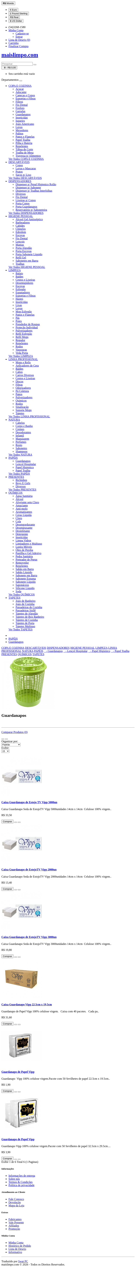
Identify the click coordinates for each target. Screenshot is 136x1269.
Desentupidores (24, 282)
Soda (18, 591)
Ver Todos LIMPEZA (20, 356)
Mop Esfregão (24, 311)
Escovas (20, 235)
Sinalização (22, 406)
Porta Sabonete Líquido (29, 254)
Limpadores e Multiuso (29, 543)
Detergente (22, 534)
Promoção (14, 1228)
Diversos (21, 193)
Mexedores (22, 130)
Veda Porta (22, 352)
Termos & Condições (20, 1182)
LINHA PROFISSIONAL (23, 359)
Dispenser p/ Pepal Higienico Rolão (36, 184)
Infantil (20, 435)
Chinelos (21, 228)
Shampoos (21, 451)
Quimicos (21, 400)
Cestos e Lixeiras (25, 279)
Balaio (19, 273)
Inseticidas (22, 117)
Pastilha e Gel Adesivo (28, 553)
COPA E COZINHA (20, 85)
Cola (18, 521)
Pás (17, 317)
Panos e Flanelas (25, 136)
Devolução (14, 1202)
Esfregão (21, 289)
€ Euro (13, 9)
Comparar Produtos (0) (14, 732)
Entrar (19, 36)
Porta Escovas (24, 251)
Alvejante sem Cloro (27, 502)
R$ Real (14, 17)
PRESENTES (16, 476)
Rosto (19, 445)
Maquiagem (22, 438)
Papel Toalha (23, 139)
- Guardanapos (53, 651)
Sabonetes (21, 448)
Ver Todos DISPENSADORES (26, 212)
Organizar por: (9, 741)
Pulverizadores (24, 330)
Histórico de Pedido (19, 1245)
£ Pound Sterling (18, 13)
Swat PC (23, 1261)
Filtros (19, 101)
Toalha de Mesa (24, 152)
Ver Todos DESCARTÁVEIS (25, 177)
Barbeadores (23, 222)
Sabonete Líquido (26, 581)
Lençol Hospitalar (26, 464)
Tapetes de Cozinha (27, 619)
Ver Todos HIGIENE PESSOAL (26, 266)
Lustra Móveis (24, 546)
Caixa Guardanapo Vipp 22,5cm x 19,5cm (26, 1004)
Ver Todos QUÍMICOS (21, 594)
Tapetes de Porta (25, 623)
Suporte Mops (24, 410)
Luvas (19, 127)
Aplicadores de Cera (27, 365)
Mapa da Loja (16, 1205)
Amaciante (22, 505)
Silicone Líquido (25, 588)
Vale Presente (16, 1222)
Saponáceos (22, 584)
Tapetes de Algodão (27, 613)
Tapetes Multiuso (25, 626)
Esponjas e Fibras (26, 98)
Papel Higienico (25, 467)
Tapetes (20, 413)
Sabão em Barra (25, 569)
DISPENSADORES (19, 181)
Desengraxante (24, 527)
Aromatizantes (24, 511)
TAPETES (14, 597)
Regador (20, 340)
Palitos (19, 133)
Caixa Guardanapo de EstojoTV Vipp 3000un (28, 937)
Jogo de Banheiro (25, 600)
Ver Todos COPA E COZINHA (26, 158)
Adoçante (21, 92)
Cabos (19, 371)
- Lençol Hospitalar (75, 651)
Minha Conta (15, 1242)
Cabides (20, 225)
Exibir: (5, 747)
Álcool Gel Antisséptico (29, 219)
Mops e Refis (23, 362)
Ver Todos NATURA (20, 454)
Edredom (21, 232)
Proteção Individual (27, 327)
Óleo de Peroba (24, 549)
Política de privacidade (21, 1185)
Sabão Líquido (24, 572)
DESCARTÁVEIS (19, 162)
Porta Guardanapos (26, 206)
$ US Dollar (16, 21)
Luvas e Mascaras (26, 168)
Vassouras (21, 349)
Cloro (19, 518)
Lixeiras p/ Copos (26, 200)
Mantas (20, 244)
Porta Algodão (24, 247)
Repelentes (22, 146)
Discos (19, 381)
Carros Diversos (25, 375)
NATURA (14, 419)
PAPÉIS (13, 457)
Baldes (19, 276)
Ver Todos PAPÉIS (19, 473)
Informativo (15, 1252)
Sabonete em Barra (26, 575)
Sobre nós (14, 1178)
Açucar (20, 88)
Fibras (19, 384)
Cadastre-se (22, 33)
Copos (19, 165)
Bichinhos (21, 480)
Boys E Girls (23, 483)
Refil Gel (21, 257)
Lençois (20, 241)
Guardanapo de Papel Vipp (17, 1071)
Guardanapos (23, 114)
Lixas (19, 305)
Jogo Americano (25, 123)
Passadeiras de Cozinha (29, 607)
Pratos (19, 171)
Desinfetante (23, 530)
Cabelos (20, 422)
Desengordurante (25, 524)
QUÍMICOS (15, 492)
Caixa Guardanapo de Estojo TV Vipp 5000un (29, 802)
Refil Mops (22, 336)
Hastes (19, 298)
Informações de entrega (21, 1175)
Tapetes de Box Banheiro (30, 616)
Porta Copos (23, 203)
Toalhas (20, 263)
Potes (19, 321)
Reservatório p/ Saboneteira (31, 209)
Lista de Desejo (17, 1248)
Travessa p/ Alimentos (28, 155)
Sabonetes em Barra (27, 260)
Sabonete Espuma (26, 578)
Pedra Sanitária (24, 556)
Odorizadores (23, 387)
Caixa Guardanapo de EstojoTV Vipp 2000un (28, 869)
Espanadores (23, 292)
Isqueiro (20, 120)
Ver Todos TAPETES (20, 629)
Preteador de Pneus (26, 559)
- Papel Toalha (120, 651)
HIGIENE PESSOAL (20, 216)
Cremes (20, 429)
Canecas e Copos (25, 95)
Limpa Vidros (23, 540)
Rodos (19, 346)
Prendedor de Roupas (28, 324)
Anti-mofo (22, 508)
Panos (19, 394)
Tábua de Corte (24, 149)
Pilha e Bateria (24, 142)
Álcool (19, 499)
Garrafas (20, 111)
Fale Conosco (16, 1199)
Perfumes (21, 441)
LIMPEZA (14, 270)
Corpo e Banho (24, 425)
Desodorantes (23, 432)
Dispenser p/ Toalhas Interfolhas (34, 190)
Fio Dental (22, 104)
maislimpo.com (19, 55)
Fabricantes (15, 1219)
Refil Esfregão (24, 333)
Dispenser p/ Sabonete (28, 187)
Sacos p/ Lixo (23, 174)
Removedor (22, 562)
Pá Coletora (22, 390)
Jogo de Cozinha (25, 604)
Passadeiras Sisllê (26, 610)
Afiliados (13, 1225)
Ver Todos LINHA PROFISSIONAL (29, 416)
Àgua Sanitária (24, 495)
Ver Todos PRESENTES (22, 489)
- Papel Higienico (99, 651)
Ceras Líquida (24, 515)
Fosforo (20, 108)
